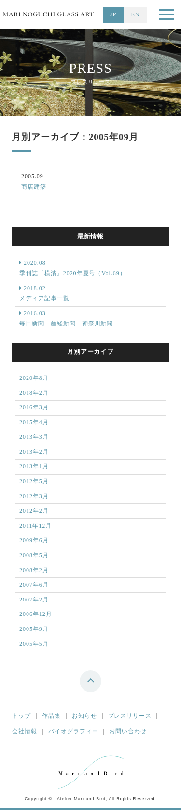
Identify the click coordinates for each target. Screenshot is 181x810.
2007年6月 (34, 584)
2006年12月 (35, 614)
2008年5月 (34, 555)
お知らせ (84, 715)
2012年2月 (34, 510)
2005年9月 (34, 629)
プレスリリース (130, 715)
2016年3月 (34, 407)
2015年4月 (34, 422)
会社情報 (24, 731)
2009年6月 (34, 540)
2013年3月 (34, 436)
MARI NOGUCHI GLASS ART (48, 18)
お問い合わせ (128, 731)
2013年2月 (34, 451)
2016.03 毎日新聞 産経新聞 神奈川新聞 (66, 318)
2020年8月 (34, 378)
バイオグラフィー (73, 731)
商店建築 (33, 186)
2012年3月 (34, 496)
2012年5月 (34, 481)
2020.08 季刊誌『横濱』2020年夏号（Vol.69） (72, 268)
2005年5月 (34, 644)
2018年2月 (34, 393)
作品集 (51, 715)
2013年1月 (34, 466)
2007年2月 (34, 599)
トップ (21, 715)
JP (113, 14)
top (91, 683)
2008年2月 (34, 570)
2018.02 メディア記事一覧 (44, 293)
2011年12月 (35, 525)
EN (135, 14)
